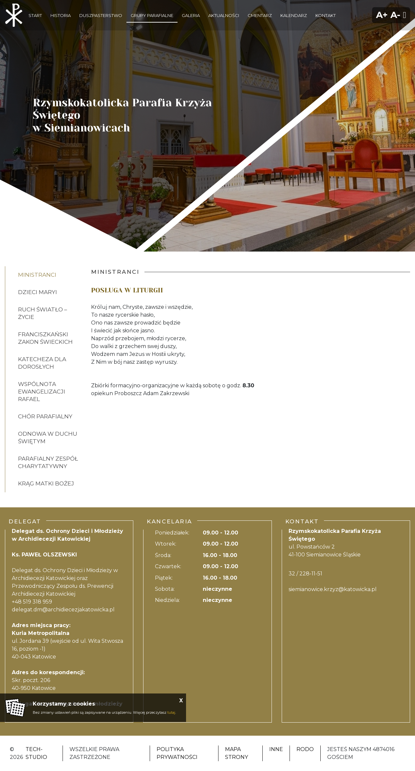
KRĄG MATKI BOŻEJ (46, 483)
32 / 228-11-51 (305, 573)
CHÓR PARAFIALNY (45, 416)
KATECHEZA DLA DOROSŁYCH (42, 363)
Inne (276, 749)
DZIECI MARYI (37, 292)
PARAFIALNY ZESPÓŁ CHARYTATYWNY (48, 462)
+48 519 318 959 (32, 602)
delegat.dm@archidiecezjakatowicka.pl (63, 609)
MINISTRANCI (37, 275)
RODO (305, 749)
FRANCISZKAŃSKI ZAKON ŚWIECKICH (45, 338)
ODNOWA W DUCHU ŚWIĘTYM (47, 437)
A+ (382, 14)
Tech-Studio (36, 753)
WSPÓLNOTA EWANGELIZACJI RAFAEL (41, 391)
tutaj (171, 712)
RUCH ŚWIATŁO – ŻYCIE (42, 313)
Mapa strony (236, 753)
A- (395, 14)
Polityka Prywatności (177, 753)
